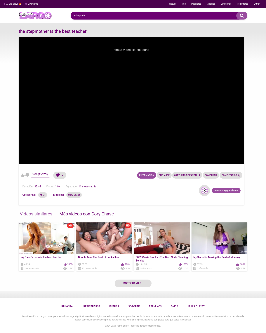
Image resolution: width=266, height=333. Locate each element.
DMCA (174, 306)
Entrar (257, 4)
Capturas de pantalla (187, 175)
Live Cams (33, 4)
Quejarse (164, 175)
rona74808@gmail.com (226, 190)
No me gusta (27, 175)
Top (184, 4)
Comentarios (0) (231, 175)
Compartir (211, 175)
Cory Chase (74, 195)
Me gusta (23, 175)
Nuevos (172, 4)
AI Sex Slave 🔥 (14, 4)
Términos (155, 306)
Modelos (211, 4)
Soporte (134, 306)
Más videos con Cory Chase (86, 214)
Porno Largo (123, 326)
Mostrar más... (133, 283)
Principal (67, 306)
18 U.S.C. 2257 (196, 306)
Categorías (226, 4)
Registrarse (242, 4)
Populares (196, 4)
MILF (42, 195)
